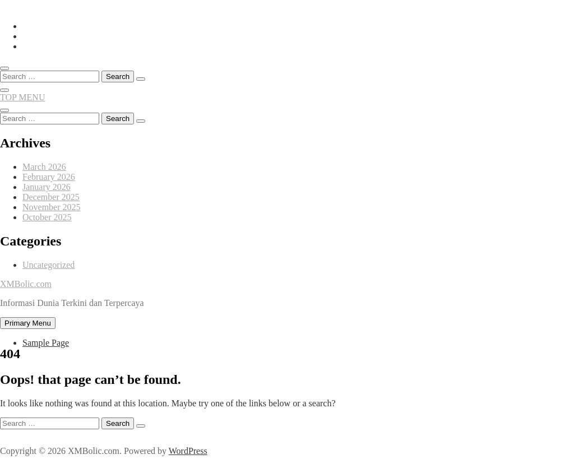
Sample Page (45, 342)
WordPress (188, 451)
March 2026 (44, 166)
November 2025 (51, 207)
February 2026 (48, 177)
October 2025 (47, 217)
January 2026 (46, 187)
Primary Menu (27, 323)
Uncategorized (48, 265)
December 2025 (51, 197)
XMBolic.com (26, 284)
